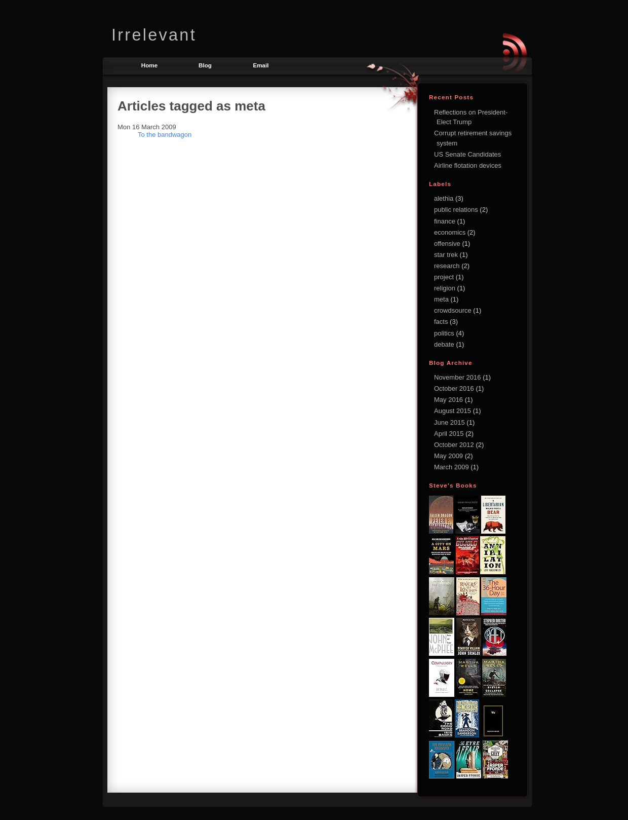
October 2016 (455, 388)
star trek (446, 254)
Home (149, 65)
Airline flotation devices (467, 165)
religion (444, 288)
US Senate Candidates (467, 154)
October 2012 (455, 445)
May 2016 (449, 399)
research (447, 266)
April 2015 (449, 433)
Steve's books (453, 485)
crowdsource (453, 310)
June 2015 (450, 422)
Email (260, 65)
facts (441, 321)
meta (441, 299)
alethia (443, 198)
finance (444, 221)
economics (449, 232)
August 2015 (453, 411)
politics (444, 333)
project (444, 277)
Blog (205, 65)
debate (444, 344)
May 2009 (449, 456)
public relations (456, 209)
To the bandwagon (164, 134)
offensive (447, 243)
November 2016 (458, 377)
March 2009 (452, 467)
